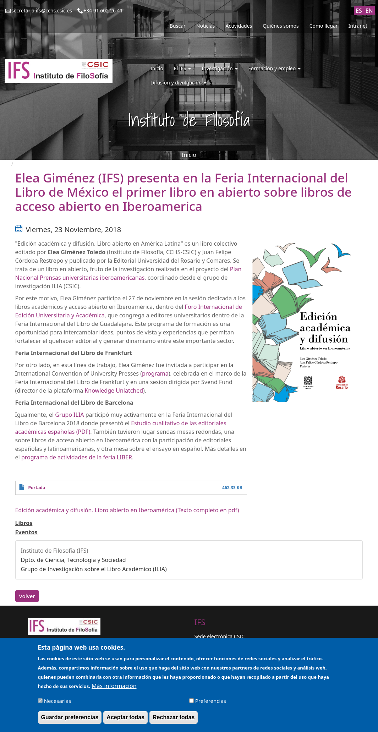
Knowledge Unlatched (113, 390)
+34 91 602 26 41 (103, 10)
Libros (24, 523)
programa (155, 373)
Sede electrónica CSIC (220, 636)
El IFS (182, 68)
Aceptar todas (125, 720)
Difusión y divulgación (178, 82)
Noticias (205, 25)
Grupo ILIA (69, 415)
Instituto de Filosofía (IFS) (54, 551)
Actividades (239, 25)
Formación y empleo (274, 68)
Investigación (219, 68)
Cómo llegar (323, 25)
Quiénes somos (280, 25)
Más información (114, 689)
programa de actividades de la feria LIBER (76, 457)
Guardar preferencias (70, 720)
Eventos (26, 532)
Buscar (178, 25)
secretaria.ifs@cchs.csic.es (41, 10)
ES (359, 11)
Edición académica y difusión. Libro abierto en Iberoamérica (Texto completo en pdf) (127, 510)
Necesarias (57, 703)
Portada (36, 488)
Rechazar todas (174, 720)
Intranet (358, 25)
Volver (27, 596)
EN (369, 11)
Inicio (156, 68)
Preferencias (210, 703)
